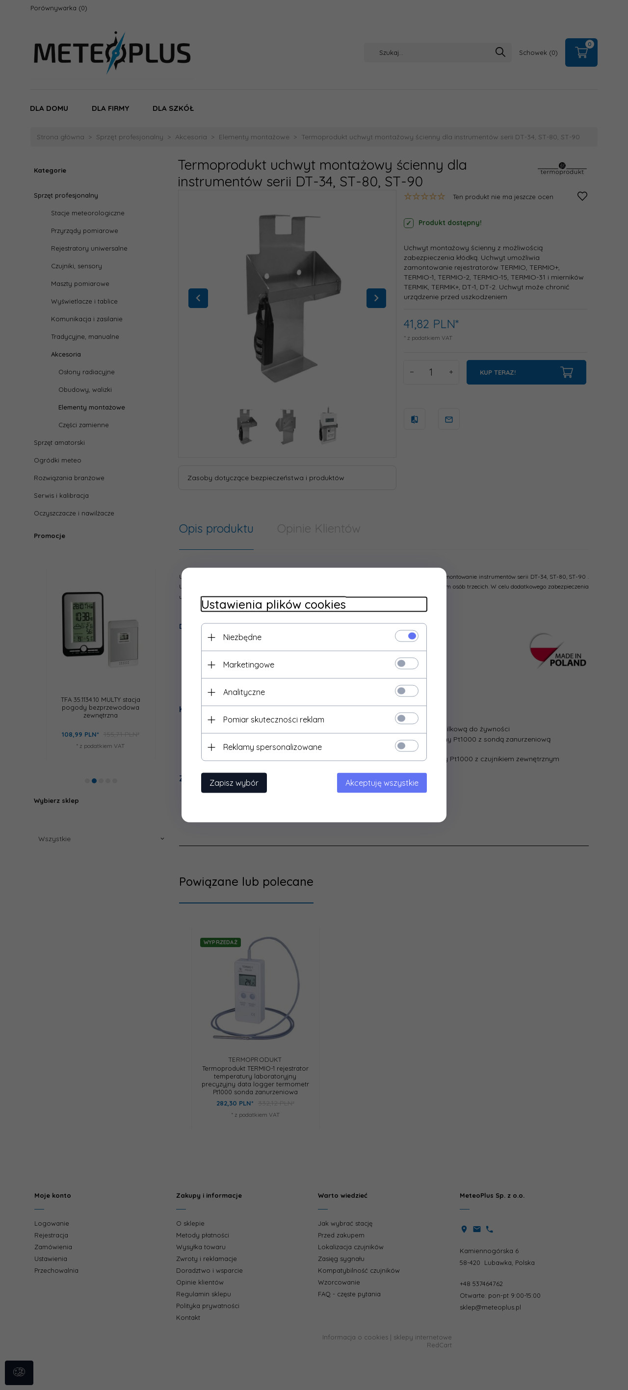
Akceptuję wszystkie (382, 783)
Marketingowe (248, 664)
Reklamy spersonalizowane (272, 747)
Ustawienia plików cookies (273, 604)
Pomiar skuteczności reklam (273, 719)
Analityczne (244, 692)
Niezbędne (242, 637)
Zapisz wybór (234, 783)
